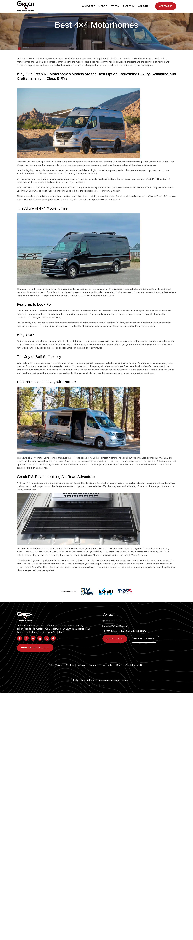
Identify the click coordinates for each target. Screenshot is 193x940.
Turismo (52, 179)
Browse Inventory (144, 639)
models (25, 548)
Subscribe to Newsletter (35, 648)
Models (103, 6)
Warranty (143, 6)
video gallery (86, 567)
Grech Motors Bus (134, 665)
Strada (42, 170)
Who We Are (88, 6)
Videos (115, 6)
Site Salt (101, 685)
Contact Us (165, 6)
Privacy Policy (121, 680)
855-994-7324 (113, 621)
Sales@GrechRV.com (116, 626)
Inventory (128, 6)
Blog (118, 665)
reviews (112, 567)
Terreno (46, 188)
